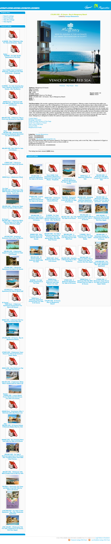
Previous (62, 85)
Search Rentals (8, 18)
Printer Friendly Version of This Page (40, 121)
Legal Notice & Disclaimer (102, 538)
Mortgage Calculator (35, 120)
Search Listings (8, 16)
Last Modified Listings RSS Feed (100, 540)
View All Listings (8, 20)
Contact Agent (33, 118)
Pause (72, 85)
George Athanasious (72, 16)
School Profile (33, 126)
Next (76, 85)
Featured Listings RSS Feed (79, 540)
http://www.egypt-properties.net (45, 139)
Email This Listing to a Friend (38, 123)
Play (67, 85)
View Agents (7, 21)
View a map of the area (36, 124)
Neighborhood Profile (35, 127)
